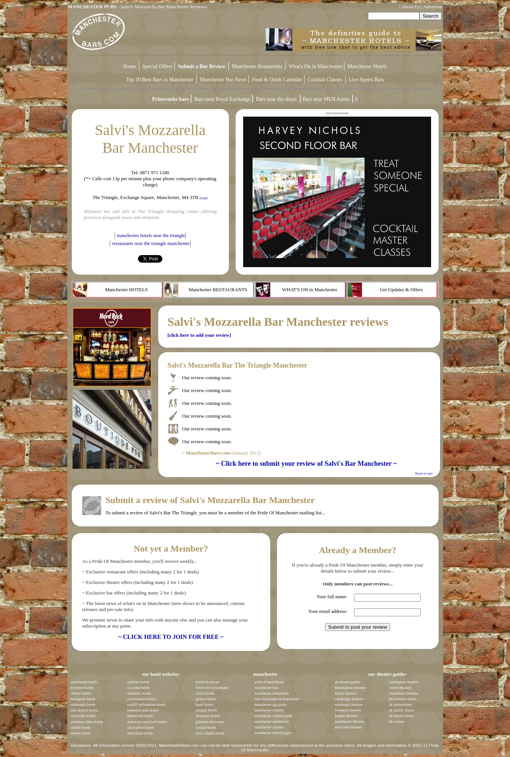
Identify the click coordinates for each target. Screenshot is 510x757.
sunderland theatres (403, 693)
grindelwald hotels (209, 722)
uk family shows (401, 710)
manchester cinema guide (273, 716)
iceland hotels (205, 727)
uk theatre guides (347, 682)
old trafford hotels (140, 727)
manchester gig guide (270, 704)
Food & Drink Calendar (277, 79)
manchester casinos (268, 727)
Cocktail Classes (324, 79)
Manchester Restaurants (257, 66)
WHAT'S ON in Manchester (309, 289)
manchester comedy (269, 710)
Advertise (432, 6)
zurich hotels (205, 693)
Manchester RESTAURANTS (218, 289)
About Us (410, 6)
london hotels (81, 733)
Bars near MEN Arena (326, 99)
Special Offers (158, 66)
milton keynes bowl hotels (147, 722)
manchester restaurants (271, 693)
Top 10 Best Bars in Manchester (160, 79)
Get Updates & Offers (401, 289)
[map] (204, 198)
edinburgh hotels (83, 704)
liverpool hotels (82, 688)
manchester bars (266, 688)
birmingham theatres (350, 688)
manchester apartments (271, 721)
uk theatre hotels (401, 716)
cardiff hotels (81, 727)
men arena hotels (140, 733)
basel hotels (204, 704)
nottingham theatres (404, 682)
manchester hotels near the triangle (151, 235)
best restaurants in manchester (277, 699)
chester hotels (81, 693)
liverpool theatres (348, 710)
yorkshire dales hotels (87, 722)
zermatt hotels (205, 710)
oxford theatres (400, 688)
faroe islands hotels (209, 733)
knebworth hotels (140, 716)
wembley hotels (139, 693)
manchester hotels (84, 682)
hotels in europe (207, 682)
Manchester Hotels (367, 66)
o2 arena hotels (138, 688)
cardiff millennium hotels (146, 704)
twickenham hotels (141, 699)
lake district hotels (84, 710)
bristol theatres (346, 693)
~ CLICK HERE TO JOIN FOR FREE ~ (171, 637)
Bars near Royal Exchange (222, 99)
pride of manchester (269, 682)
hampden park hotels (143, 710)
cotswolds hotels (83, 716)
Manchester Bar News (223, 79)
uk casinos (397, 721)
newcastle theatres (348, 727)
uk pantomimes (400, 704)
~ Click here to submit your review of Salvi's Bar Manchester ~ (306, 463)
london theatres (346, 716)
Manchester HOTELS (126, 289)
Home (129, 66)
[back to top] (424, 473)
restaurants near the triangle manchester (150, 243)
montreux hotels (207, 716)
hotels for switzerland (211, 688)
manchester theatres (350, 721)
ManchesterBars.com (179, 745)
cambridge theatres (349, 699)
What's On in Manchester (316, 66)
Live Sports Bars (366, 79)
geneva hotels (205, 699)
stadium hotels (138, 682)
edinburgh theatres (349, 704)
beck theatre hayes (403, 699)
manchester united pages (272, 733)
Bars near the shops (276, 99)
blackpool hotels (83, 699)
